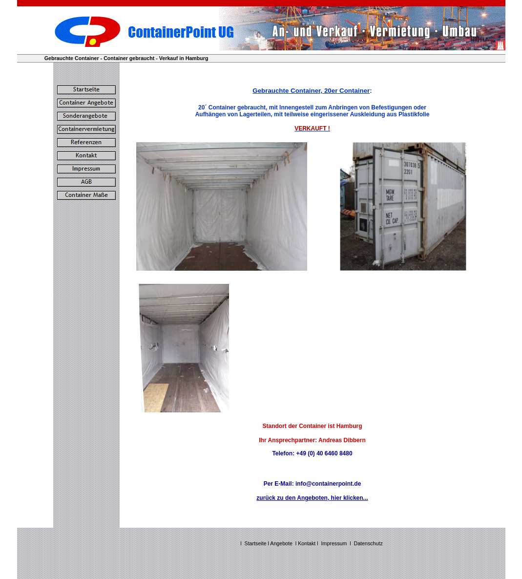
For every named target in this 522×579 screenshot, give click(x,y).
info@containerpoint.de (328, 483)
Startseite (256, 543)
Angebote (281, 543)
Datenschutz (368, 543)
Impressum (334, 543)
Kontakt (307, 543)
